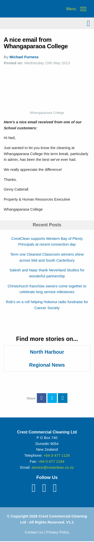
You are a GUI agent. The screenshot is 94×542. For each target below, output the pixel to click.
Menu (71, 9)
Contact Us (34, 532)
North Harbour (47, 352)
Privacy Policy (57, 532)
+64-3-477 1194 (51, 461)
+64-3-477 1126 (56, 455)
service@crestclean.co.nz (53, 467)
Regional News (47, 365)
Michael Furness (24, 57)
